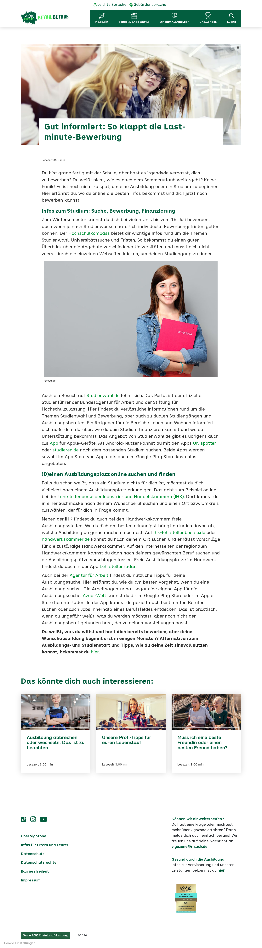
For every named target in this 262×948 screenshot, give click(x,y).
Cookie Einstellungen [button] (19, 943)
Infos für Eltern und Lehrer (44, 845)
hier (95, 652)
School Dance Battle (134, 22)
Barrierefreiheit (35, 872)
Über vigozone (33, 836)
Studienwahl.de (103, 396)
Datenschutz (32, 854)
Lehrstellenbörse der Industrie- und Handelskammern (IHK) (121, 497)
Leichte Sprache (111, 5)
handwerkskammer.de (66, 539)
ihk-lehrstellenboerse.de (179, 533)
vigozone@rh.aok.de (189, 847)
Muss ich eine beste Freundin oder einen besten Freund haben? (202, 743)
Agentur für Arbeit (89, 576)
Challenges (208, 22)
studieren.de (65, 450)
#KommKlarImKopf (174, 22)
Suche (231, 18)
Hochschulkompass (89, 234)
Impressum (31, 880)
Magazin (101, 22)
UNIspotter (204, 443)
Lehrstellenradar (118, 567)
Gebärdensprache (150, 5)
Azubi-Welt (94, 596)
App (54, 443)
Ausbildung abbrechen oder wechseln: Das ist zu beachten (55, 743)
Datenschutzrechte (38, 863)
